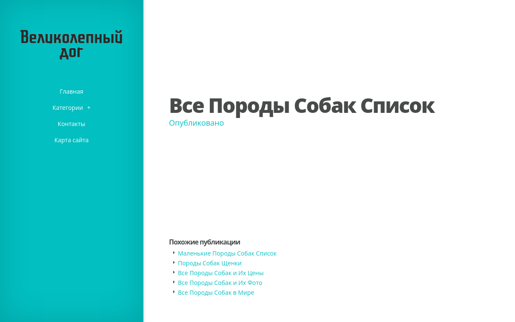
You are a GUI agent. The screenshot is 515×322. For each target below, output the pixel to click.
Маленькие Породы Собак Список (227, 253)
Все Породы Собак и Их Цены (220, 273)
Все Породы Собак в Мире (216, 292)
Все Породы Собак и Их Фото (220, 283)
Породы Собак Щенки (210, 263)
